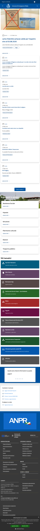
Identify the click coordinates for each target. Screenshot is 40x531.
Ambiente (5, 466)
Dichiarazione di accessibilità (9, 515)
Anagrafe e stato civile (27, 444)
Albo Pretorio (6, 508)
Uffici (4, 448)
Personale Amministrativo (8, 455)
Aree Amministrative (7, 446)
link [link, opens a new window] (32, 523)
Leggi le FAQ (25, 488)
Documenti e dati (6, 458)
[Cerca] (37, 6)
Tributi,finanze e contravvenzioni (10, 464)
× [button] (38, 517)
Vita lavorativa (25, 448)
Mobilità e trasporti (26, 455)
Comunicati (24, 466)
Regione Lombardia (6, 2)
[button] (20, 528)
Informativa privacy (7, 510)
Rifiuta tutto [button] (25, 526)
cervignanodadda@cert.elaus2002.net (9, 498)
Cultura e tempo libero (27, 446)
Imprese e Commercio (27, 451)
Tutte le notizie (20, 189)
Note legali (5, 512)
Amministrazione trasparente (9, 506)
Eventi (23, 477)
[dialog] (20, 523)
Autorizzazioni (6, 471)
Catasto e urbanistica (27, 453)
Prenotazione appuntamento (28, 483)
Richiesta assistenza (26, 490)
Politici (4, 453)
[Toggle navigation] (2, 6)
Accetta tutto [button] (15, 526)
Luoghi (23, 474)
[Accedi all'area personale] (34, 2)
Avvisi (6, 35)
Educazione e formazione (8, 462)
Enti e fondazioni (6, 451)
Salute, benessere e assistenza (9, 469)
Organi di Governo (7, 444)
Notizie (23, 464)
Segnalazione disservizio (27, 485)
